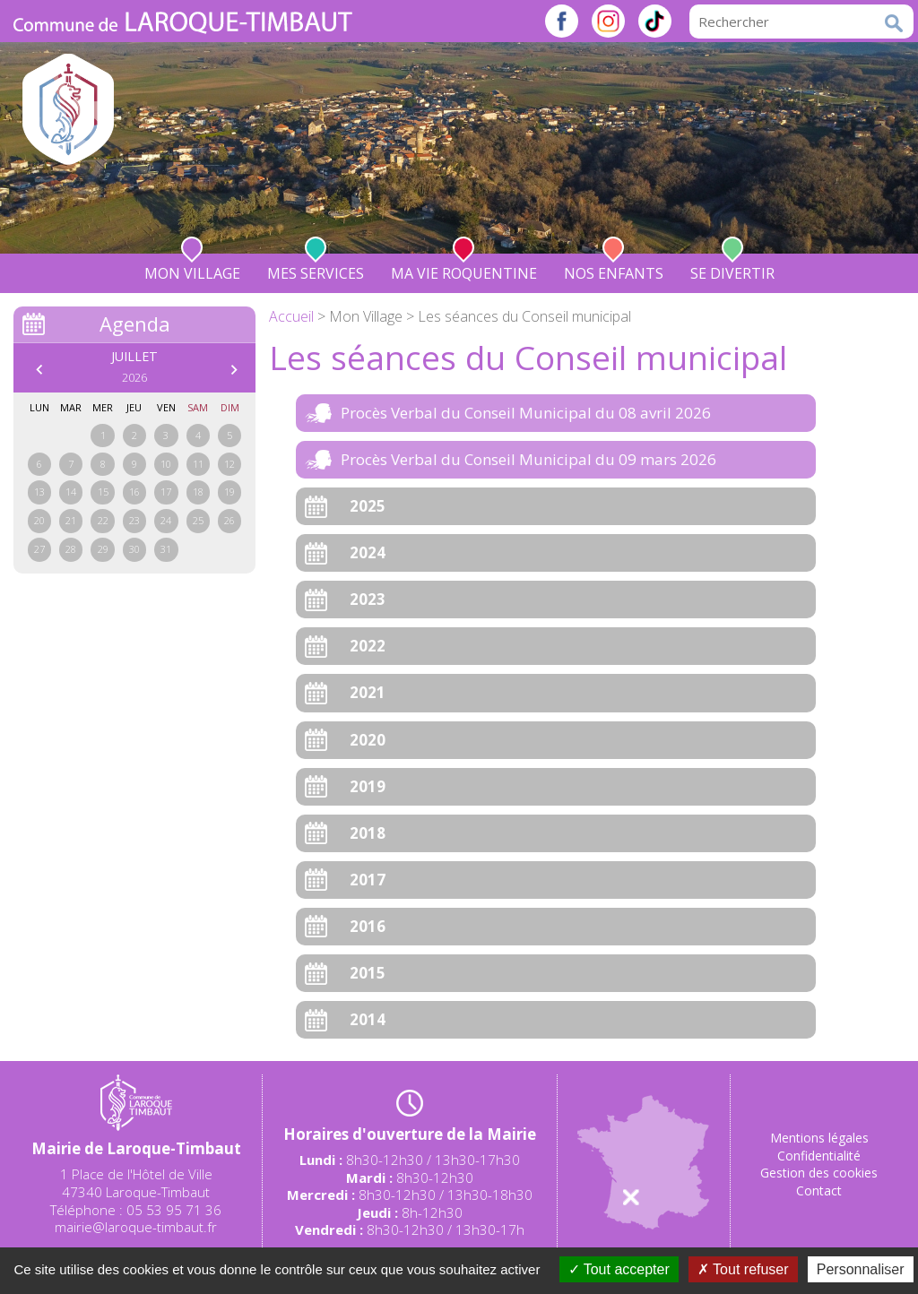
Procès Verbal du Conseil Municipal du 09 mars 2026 (528, 459)
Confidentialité (819, 1155)
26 (229, 520)
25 (198, 520)
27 (39, 549)
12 (229, 463)
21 (70, 520)
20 (39, 520)
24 (165, 520)
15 (103, 491)
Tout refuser (743, 1269)
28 (70, 549)
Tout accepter (619, 1269)
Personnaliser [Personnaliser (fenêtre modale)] (861, 1269)
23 (134, 520)
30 (134, 549)
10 (165, 463)
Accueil (291, 316)
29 (103, 549)
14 (70, 491)
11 (198, 463)
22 (103, 520)
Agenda (135, 323)
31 (165, 549)
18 (198, 491)
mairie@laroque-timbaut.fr (136, 1227)
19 (229, 491)
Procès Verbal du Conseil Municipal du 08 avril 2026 (526, 412)
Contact (819, 1190)
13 (39, 491)
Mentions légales (819, 1137)
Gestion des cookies (819, 1172)
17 (165, 491)
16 (134, 491)
